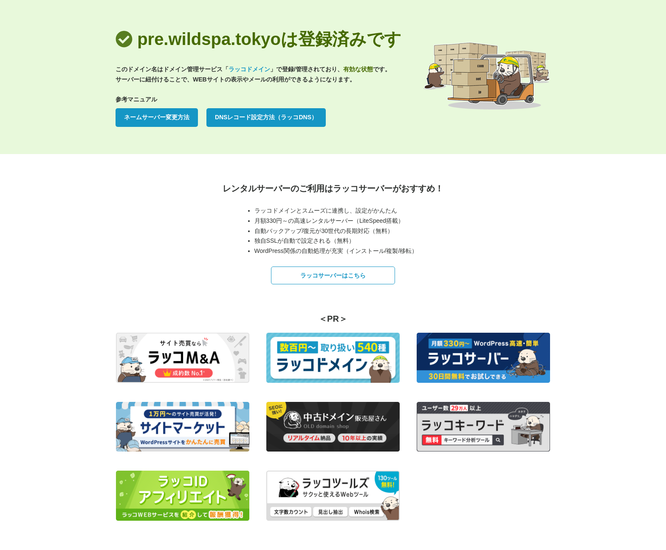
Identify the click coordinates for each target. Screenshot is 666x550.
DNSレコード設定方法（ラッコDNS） (266, 117)
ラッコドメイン (249, 69)
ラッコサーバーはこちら (333, 275)
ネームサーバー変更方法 (156, 117)
